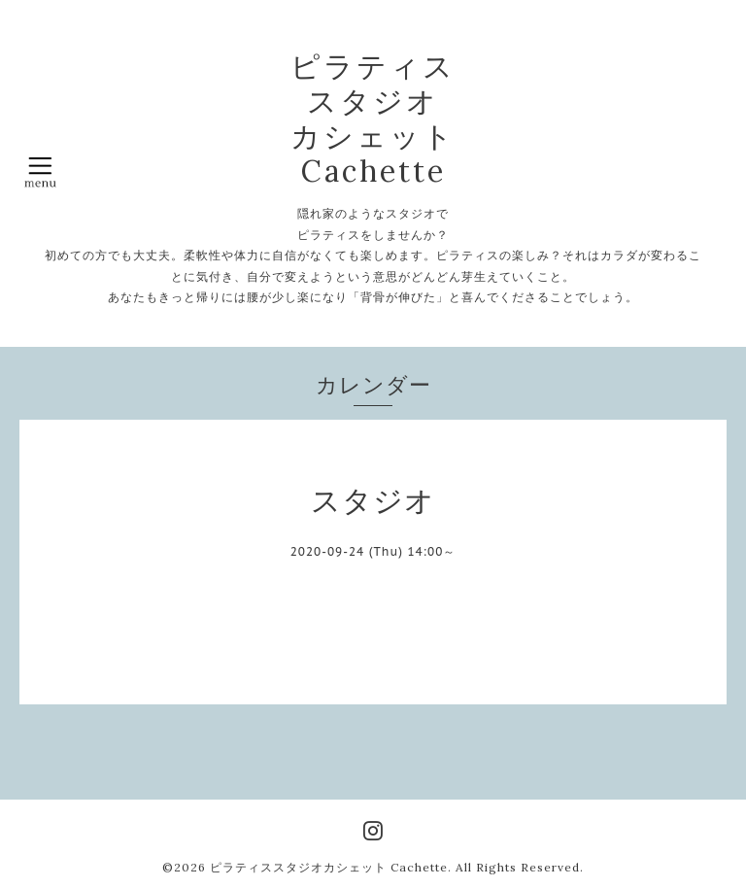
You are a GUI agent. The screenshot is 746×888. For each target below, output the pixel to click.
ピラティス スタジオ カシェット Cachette (373, 118)
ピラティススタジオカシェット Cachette (329, 867)
